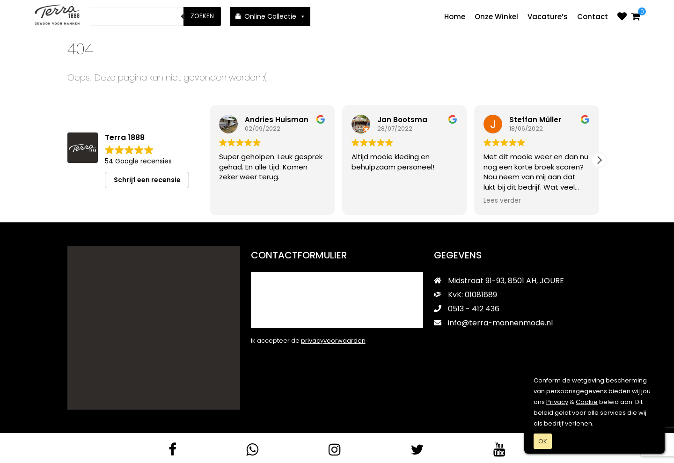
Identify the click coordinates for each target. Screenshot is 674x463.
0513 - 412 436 (466, 308)
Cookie (587, 401)
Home (454, 17)
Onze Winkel (496, 17)
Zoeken (202, 16)
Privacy (557, 401)
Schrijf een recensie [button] (147, 179)
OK (542, 441)
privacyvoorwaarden (333, 340)
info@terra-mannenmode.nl (493, 322)
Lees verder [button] (502, 200)
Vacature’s (547, 17)
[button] (599, 160)
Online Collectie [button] (275, 16)
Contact (592, 17)
